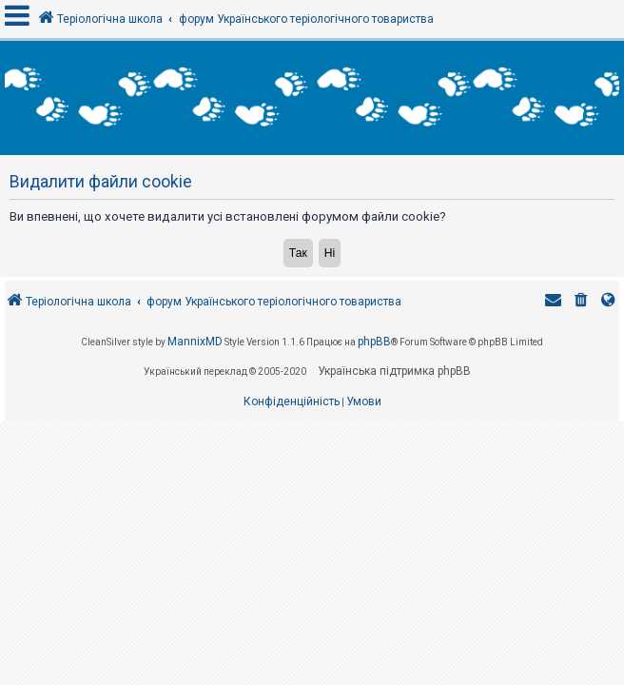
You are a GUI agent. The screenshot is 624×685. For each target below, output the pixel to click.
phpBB (374, 341)
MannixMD (195, 341)
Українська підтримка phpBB (394, 371)
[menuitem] (581, 302)
